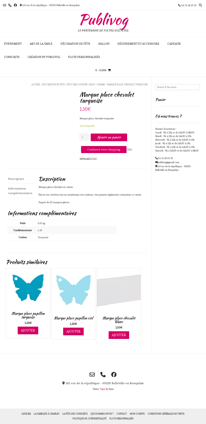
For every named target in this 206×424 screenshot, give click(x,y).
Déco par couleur (77, 84)
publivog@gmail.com (168, 162)
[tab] (20, 179)
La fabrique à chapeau (46, 413)
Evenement (13, 43)
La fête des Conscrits (75, 413)
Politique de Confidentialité (89, 418)
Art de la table (41, 43)
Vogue (102, 389)
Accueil (35, 84)
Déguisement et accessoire (138, 43)
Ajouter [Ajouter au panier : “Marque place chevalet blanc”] (119, 335)
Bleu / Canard (97, 84)
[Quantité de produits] (84, 137)
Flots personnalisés (84, 57)
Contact (121, 413)
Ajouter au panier (109, 137)
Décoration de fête (75, 43)
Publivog (103, 19)
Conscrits (12, 57)
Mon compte (137, 413)
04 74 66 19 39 (165, 158)
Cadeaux (174, 43)
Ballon (103, 43)
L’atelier (26, 413)
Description (16, 179)
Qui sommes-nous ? (102, 413)
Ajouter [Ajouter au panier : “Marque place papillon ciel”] (73, 331)
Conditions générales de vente (166, 413)
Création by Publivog (44, 57)
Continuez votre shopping (103, 149)
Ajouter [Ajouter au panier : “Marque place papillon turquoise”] (28, 330)
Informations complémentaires (20, 190)
